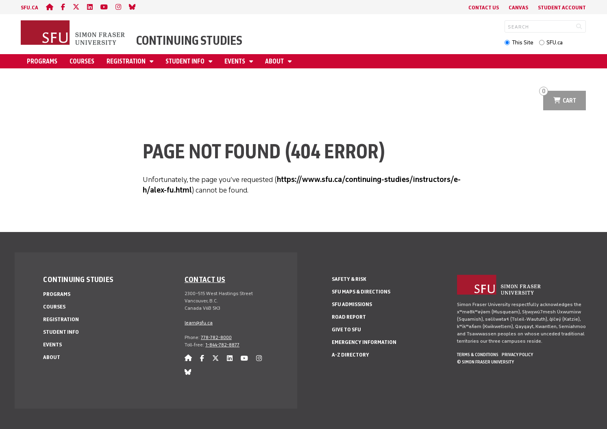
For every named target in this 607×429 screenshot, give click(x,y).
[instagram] (118, 7)
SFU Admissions (352, 304)
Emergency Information (364, 342)
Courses (82, 61)
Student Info (185, 61)
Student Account (562, 7)
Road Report (349, 316)
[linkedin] (90, 7)
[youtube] (104, 7)
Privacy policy (517, 354)
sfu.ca (29, 7)
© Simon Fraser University (485, 362)
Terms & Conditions (477, 354)
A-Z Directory (350, 354)
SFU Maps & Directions (361, 291)
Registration (127, 61)
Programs (42, 61)
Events (235, 61)
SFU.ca (554, 42)
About (275, 61)
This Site (522, 42)
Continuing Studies (189, 40)
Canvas (518, 7)
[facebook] (63, 7)
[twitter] (76, 7)
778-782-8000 (216, 337)
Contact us (205, 279)
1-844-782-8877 (222, 345)
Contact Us (483, 7)
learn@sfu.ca (199, 323)
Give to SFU (346, 329)
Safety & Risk (349, 279)
